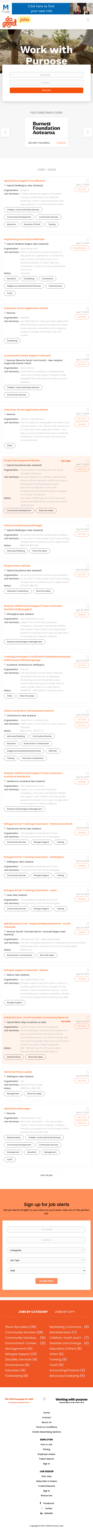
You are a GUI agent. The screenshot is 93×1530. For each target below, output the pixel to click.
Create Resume (46, 1486)
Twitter (48, 1508)
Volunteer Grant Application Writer (26, 308)
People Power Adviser (17, 565)
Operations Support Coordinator (24, 180)
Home (46, 1412)
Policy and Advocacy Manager (23, 525)
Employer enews (46, 1454)
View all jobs (46, 1175)
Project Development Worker (22, 460)
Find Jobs (46, 90)
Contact (46, 1417)
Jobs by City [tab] (65, 1312)
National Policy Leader (18, 1072)
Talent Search (46, 1458)
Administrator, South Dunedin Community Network (36, 1017)
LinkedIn (48, 1513)
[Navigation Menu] (87, 19)
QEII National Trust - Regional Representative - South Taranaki (37, 925)
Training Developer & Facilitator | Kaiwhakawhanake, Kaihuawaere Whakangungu (37, 658)
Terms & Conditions (46, 1427)
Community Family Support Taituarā (27, 355)
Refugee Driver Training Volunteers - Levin (30, 890)
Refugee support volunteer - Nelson (26, 970)
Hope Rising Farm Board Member (24, 239)
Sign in (46, 1463)
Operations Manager (17, 1108)
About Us (47, 1422)
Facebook (48, 1503)
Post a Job (46, 1444)
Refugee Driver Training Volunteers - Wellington (34, 857)
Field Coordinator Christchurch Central (29, 710)
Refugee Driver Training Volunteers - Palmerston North (38, 824)
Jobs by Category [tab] (33, 1312)
